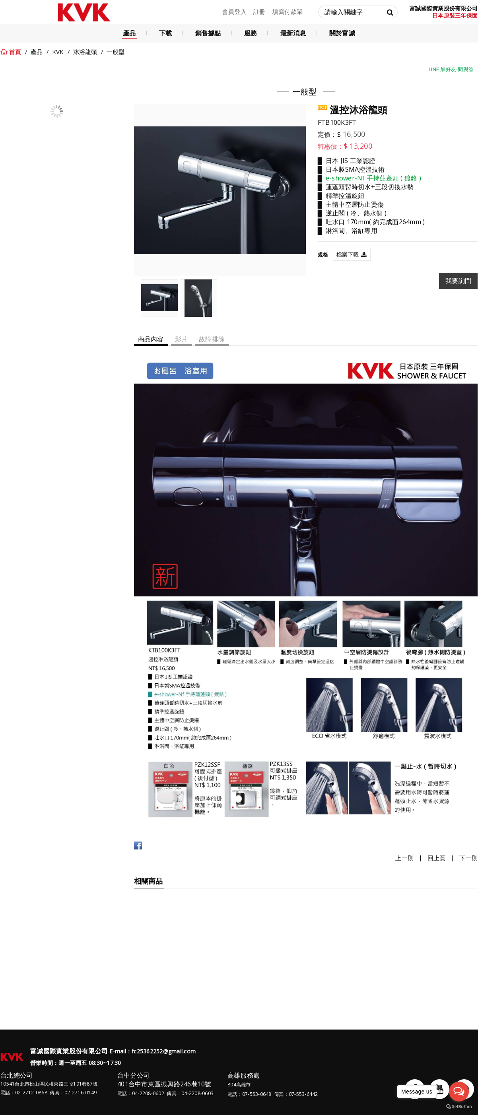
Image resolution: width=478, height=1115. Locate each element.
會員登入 (234, 12)
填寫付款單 (287, 12)
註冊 (259, 12)
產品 (37, 52)
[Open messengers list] (459, 1091)
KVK (58, 52)
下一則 (468, 858)
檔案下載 (347, 254)
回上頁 (436, 858)
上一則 (404, 858)
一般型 (116, 52)
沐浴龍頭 (85, 52)
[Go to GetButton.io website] (459, 1106)
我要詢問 (458, 280)
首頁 (15, 52)
